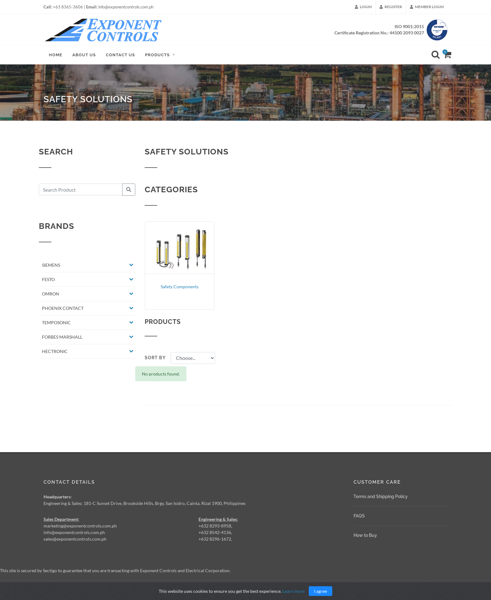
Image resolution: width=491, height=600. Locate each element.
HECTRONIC (55, 354)
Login (363, 7)
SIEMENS (51, 267)
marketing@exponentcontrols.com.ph (80, 525)
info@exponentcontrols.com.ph (74, 532)
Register (391, 7)
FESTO (48, 282)
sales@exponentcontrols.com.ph (75, 539)
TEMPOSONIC (56, 325)
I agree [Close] (320, 591)
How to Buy (365, 535)
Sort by (155, 360)
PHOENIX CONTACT (63, 311)
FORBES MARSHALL (62, 339)
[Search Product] (80, 192)
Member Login (427, 7)
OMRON (50, 296)
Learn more (293, 591)
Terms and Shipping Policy (381, 496)
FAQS (359, 515)
